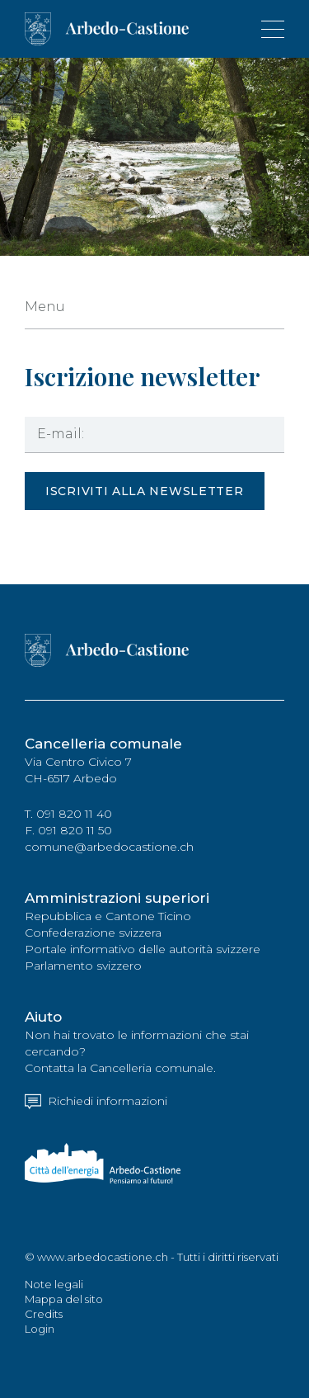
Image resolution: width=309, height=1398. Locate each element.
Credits (44, 1313)
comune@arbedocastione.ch (109, 846)
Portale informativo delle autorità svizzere (142, 949)
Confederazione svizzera (93, 932)
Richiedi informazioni (96, 1100)
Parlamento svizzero (83, 965)
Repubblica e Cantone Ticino (108, 916)
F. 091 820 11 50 (68, 830)
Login (39, 1328)
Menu (45, 306)
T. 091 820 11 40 (68, 813)
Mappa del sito (64, 1299)
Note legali (54, 1284)
